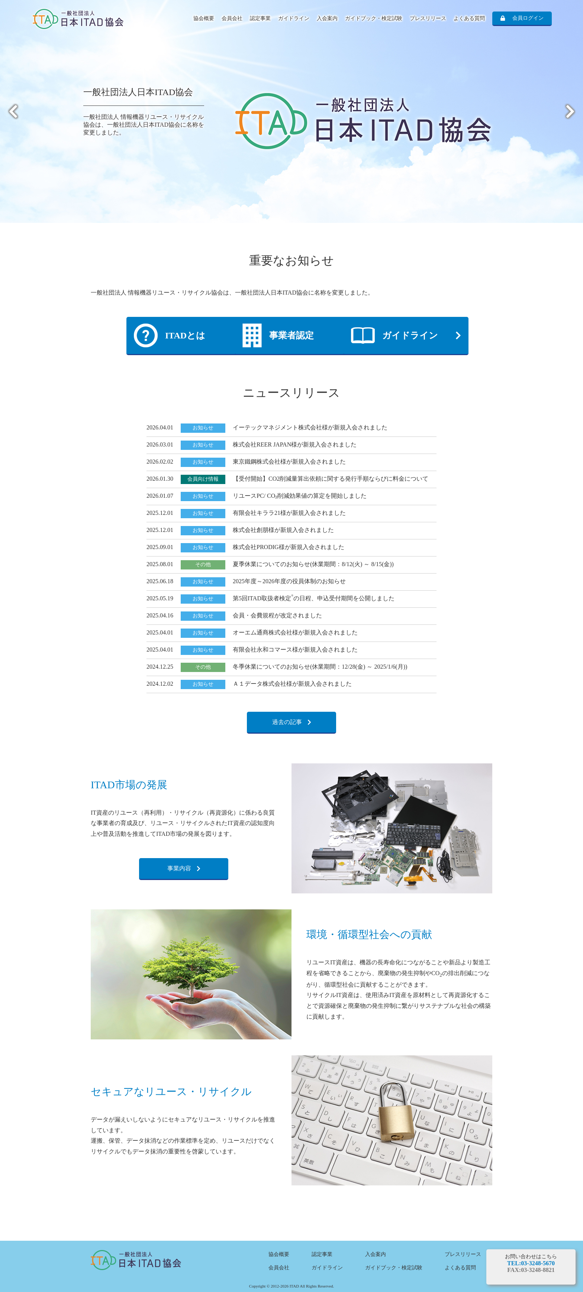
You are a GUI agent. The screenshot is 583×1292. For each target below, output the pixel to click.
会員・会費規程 (253, 615)
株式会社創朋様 (253, 530)
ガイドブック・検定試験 (373, 18)
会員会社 (232, 18)
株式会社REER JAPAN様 (265, 444)
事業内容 (179, 868)
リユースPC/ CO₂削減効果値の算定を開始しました (300, 496)
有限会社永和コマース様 (265, 649)
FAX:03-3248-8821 (531, 1270)
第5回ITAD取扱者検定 (263, 598)
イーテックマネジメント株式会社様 (280, 427)
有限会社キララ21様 (259, 513)
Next (570, 111)
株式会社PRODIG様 (259, 547)
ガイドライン (293, 18)
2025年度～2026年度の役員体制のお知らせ (289, 581)
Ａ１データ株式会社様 (262, 684)
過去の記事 (287, 722)
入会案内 (327, 18)
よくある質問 (469, 18)
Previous (13, 111)
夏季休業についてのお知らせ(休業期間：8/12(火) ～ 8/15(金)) (313, 564)
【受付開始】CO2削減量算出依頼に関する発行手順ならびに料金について (330, 478)
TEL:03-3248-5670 (531, 1263)
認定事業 (260, 18)
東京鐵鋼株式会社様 (259, 461)
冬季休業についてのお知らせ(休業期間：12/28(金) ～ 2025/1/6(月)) (320, 666)
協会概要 (203, 18)
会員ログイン (528, 18)
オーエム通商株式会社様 (265, 632)
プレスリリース (428, 18)
